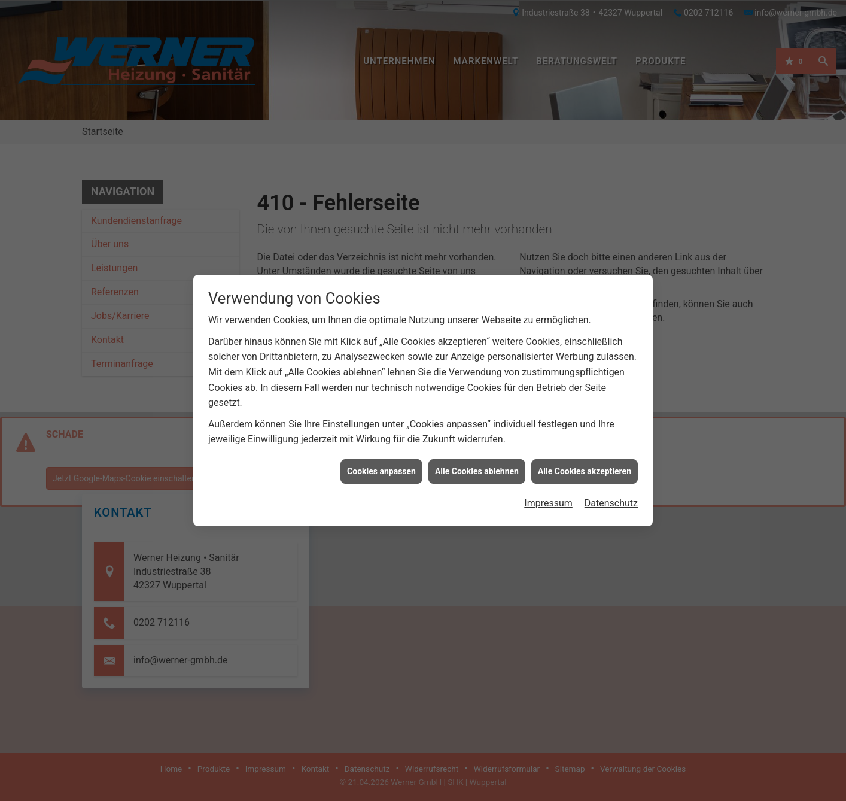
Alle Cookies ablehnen (477, 461)
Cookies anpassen (381, 461)
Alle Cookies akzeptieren (584, 461)
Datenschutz (611, 493)
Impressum (548, 493)
